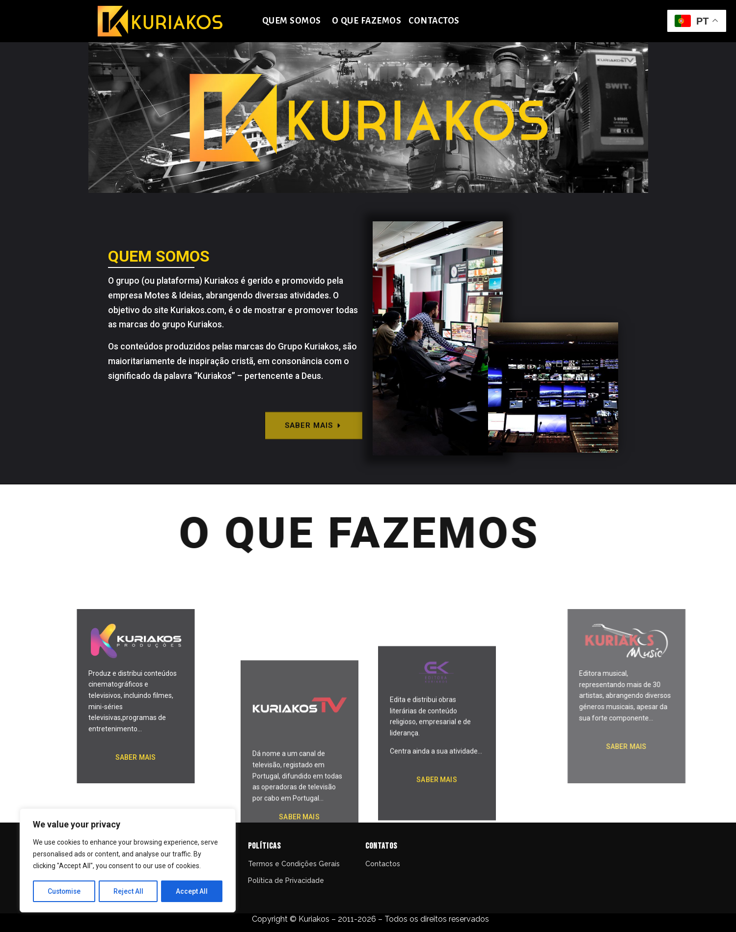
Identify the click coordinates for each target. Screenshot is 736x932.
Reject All (129, 891)
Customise (64, 891)
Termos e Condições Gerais (294, 864)
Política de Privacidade (287, 880)
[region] (128, 860)
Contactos (382, 864)
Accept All (192, 891)
